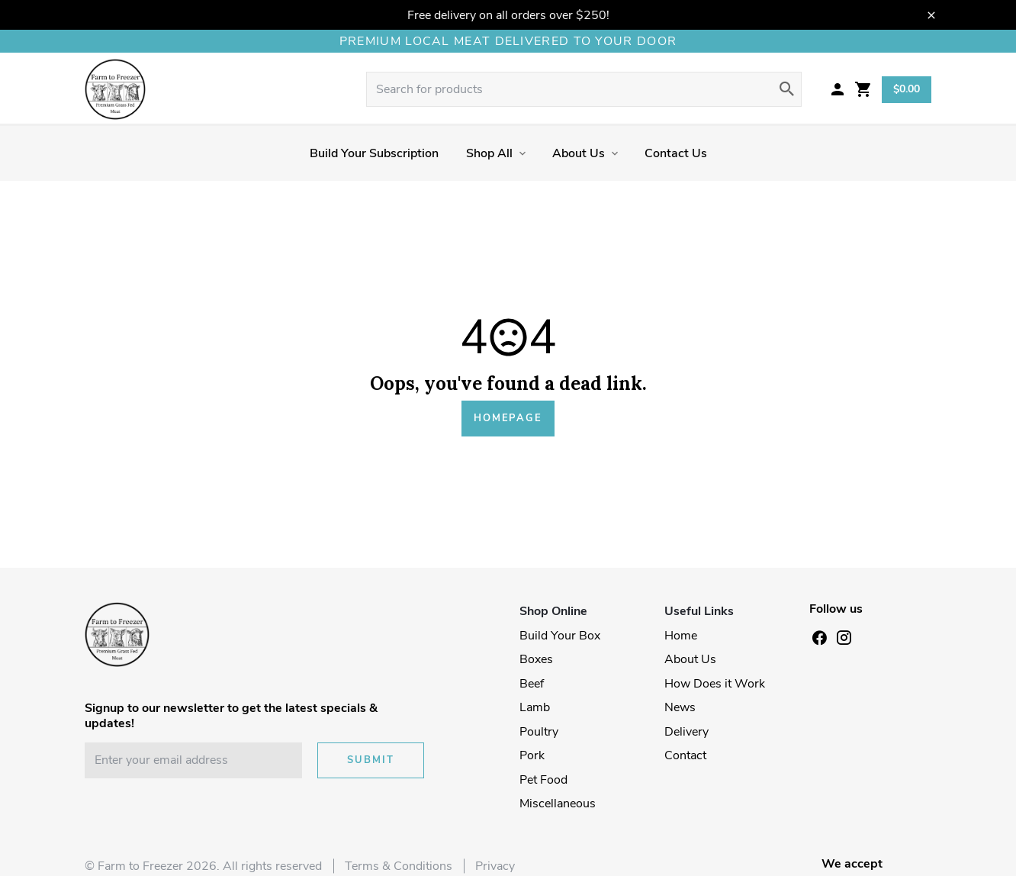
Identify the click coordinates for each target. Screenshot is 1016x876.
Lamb (534, 707)
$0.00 (906, 89)
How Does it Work (714, 683)
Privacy (495, 866)
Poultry (538, 731)
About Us (578, 153)
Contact (685, 755)
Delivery (686, 731)
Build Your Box (559, 635)
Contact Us (676, 153)
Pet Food (543, 779)
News (680, 707)
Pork (532, 755)
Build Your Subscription (374, 153)
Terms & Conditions (398, 866)
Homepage (508, 418)
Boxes (536, 659)
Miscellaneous (557, 803)
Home (680, 635)
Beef (531, 683)
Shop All (489, 153)
